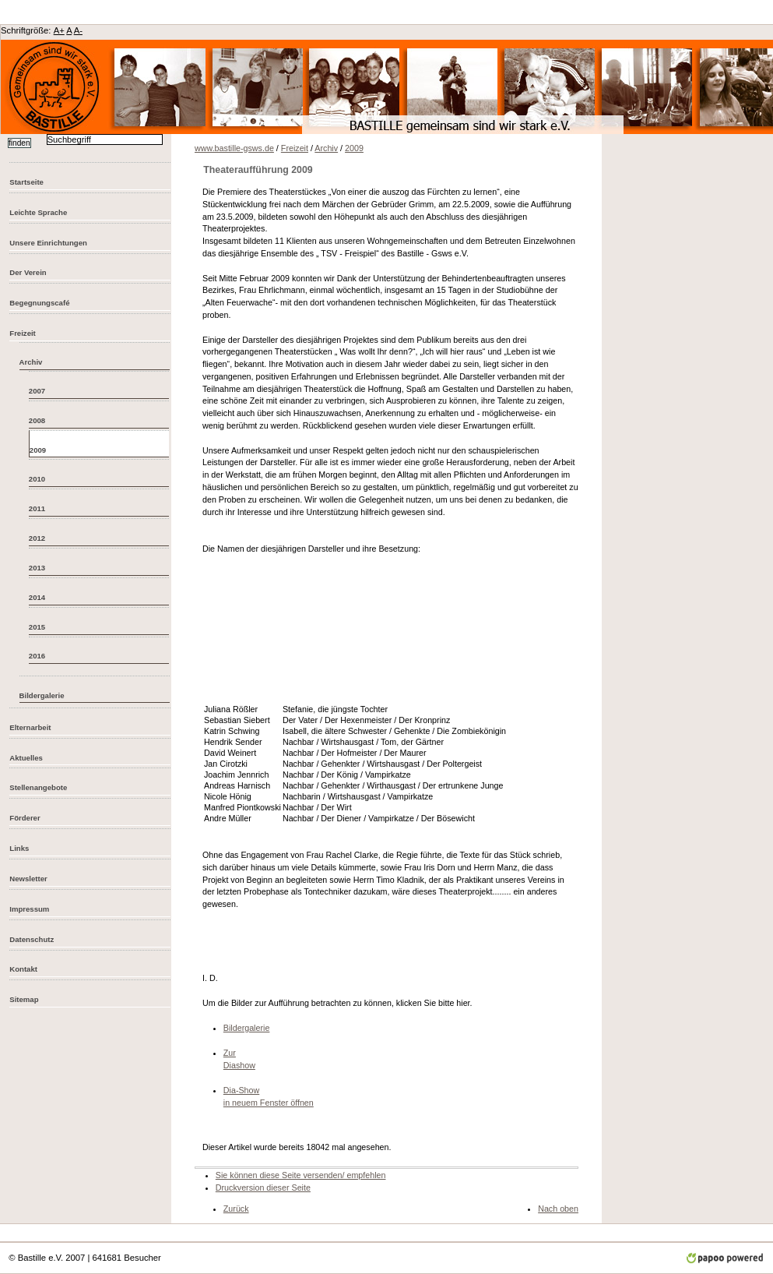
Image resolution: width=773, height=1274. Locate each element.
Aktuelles (26, 757)
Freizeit (22, 333)
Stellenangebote (38, 787)
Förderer (24, 817)
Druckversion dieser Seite (263, 1187)
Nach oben (558, 1208)
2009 (38, 450)
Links (19, 848)
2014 (37, 597)
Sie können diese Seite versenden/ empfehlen (301, 1175)
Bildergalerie (42, 695)
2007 (37, 390)
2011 (37, 508)
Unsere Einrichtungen (48, 242)
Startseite (26, 182)
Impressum (29, 909)
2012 (37, 538)
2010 (37, 479)
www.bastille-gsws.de (234, 148)
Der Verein (27, 272)
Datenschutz (31, 939)
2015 (37, 627)
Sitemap (23, 999)
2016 (37, 655)
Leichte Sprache (38, 212)
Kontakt (23, 969)
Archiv (31, 362)
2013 (37, 567)
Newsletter (28, 878)
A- (78, 30)
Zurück (236, 1208)
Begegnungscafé (39, 302)
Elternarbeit (30, 727)
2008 (37, 420)
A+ (59, 30)
